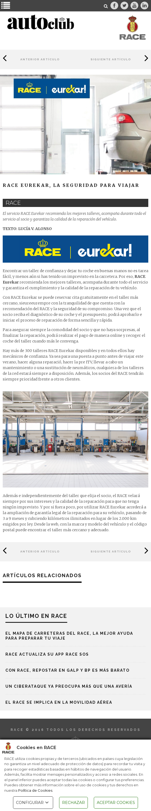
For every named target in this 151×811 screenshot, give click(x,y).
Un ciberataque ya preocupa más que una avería (68, 686)
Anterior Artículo (40, 59)
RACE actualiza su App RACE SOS (47, 654)
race (13, 203)
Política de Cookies (35, 790)
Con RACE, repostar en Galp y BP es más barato (67, 670)
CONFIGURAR (33, 802)
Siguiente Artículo (111, 59)
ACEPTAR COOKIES (116, 802)
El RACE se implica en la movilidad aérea (58, 702)
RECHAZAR (73, 802)
